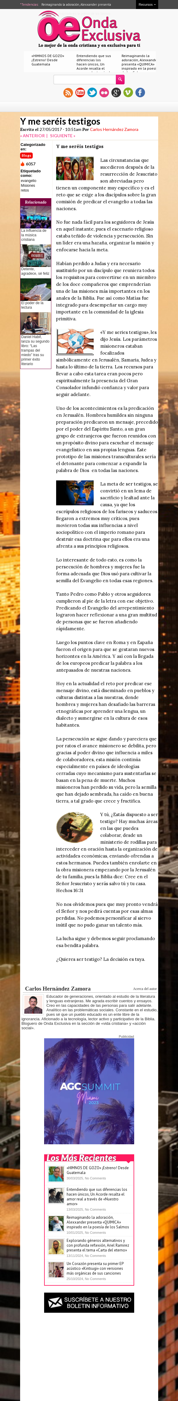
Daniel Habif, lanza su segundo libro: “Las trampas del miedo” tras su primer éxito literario (35, 350)
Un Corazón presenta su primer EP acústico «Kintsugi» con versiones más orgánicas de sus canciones (95, 1268)
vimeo (128, 92)
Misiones (28, 185)
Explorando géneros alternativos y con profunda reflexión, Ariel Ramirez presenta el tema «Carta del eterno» (98, 1245)
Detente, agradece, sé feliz (35, 271)
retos (25, 190)
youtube (80, 92)
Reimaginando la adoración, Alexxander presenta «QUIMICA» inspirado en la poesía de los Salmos (140, 64)
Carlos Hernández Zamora (114, 129)
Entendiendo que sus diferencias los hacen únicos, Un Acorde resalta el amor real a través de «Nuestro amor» (94, 66)
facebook (140, 92)
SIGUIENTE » (62, 135)
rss (68, 92)
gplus (116, 92)
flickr (104, 92)
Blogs (26, 155)
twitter (92, 92)
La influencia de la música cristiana (34, 235)
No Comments (95, 1178)
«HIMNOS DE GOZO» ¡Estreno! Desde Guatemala (48, 59)
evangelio (28, 181)
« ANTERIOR (32, 135)
